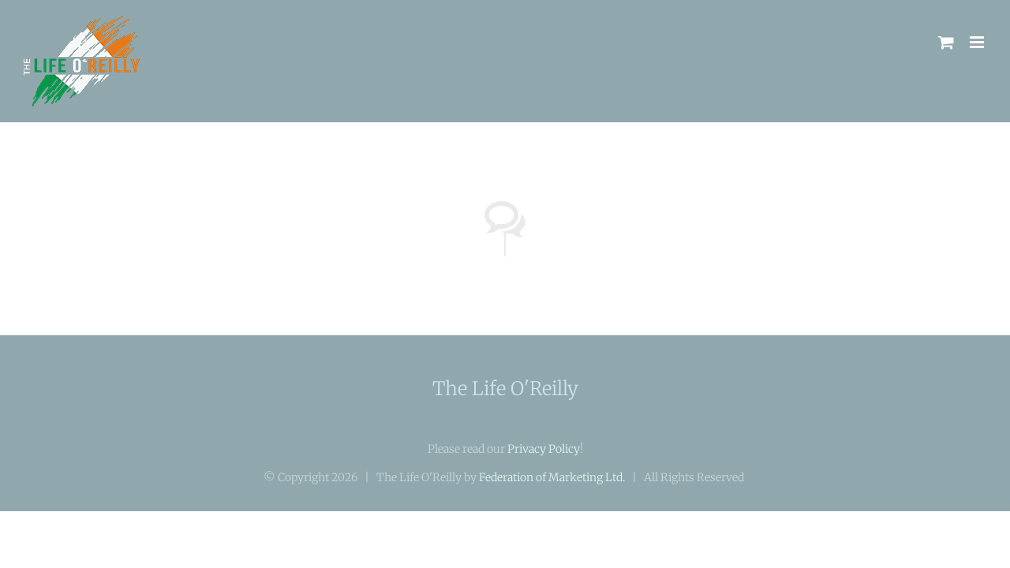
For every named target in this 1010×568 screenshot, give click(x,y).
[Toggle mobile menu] (978, 42)
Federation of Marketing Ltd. (552, 477)
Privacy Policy (543, 449)
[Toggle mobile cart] (946, 42)
